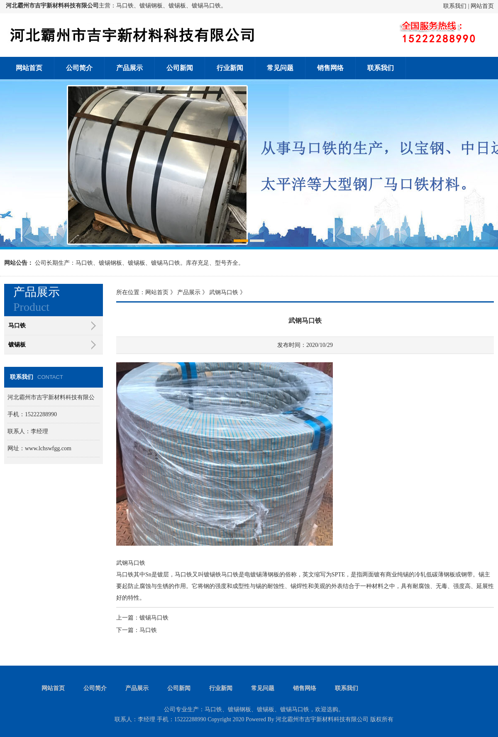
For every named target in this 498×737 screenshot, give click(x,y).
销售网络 (330, 67)
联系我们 (454, 6)
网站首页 (482, 6)
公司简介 (79, 67)
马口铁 (148, 630)
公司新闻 (179, 67)
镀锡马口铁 (153, 618)
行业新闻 (230, 67)
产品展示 (129, 67)
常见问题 (280, 67)
